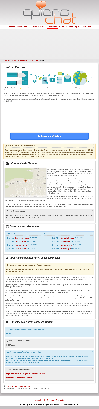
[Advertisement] (49, 43)
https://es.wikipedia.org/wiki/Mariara (19, 377)
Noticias (63, 27)
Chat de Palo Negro (67, 238)
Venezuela (21, 60)
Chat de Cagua (66, 249)
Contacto (60, 400)
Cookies (50, 400)
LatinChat (52, 27)
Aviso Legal (40, 400)
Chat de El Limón (21, 242)
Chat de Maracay (21, 245)
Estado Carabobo (32, 60)
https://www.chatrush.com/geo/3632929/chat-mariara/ (25, 374)
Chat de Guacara (21, 249)
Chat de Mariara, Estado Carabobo (18, 386)
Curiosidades (23, 27)
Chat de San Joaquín (22, 238)
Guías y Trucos (39, 27)
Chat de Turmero (66, 245)
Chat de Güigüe (66, 242)
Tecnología (74, 27)
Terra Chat (86, 27)
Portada (11, 27)
